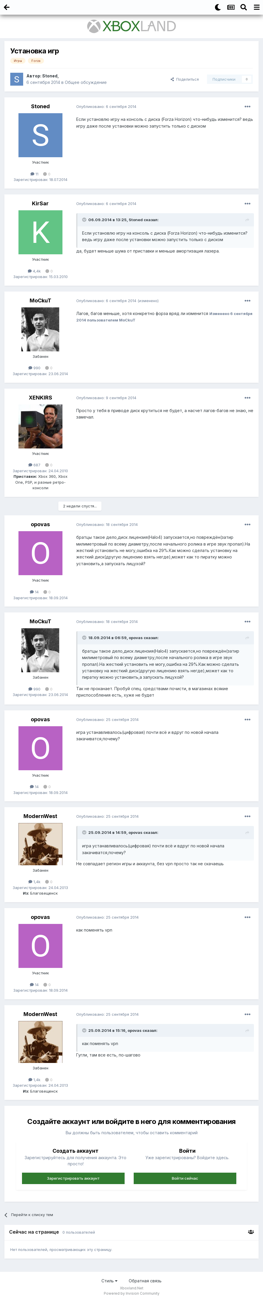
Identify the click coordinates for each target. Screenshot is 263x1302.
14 (34, 592)
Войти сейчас (185, 1178)
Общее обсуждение (86, 82)
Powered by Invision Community (132, 1293)
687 (34, 465)
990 (34, 367)
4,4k (34, 271)
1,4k (34, 881)
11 (34, 174)
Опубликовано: (106, 106)
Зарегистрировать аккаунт (73, 1178)
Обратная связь (145, 1280)
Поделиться (185, 79)
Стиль (109, 1280)
